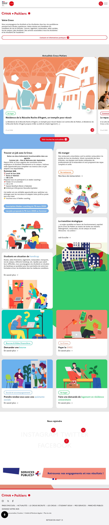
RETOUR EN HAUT (53, 520)
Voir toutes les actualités (54, 139)
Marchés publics (95, 505)
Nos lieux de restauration (69, 176)
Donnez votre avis (10, 509)
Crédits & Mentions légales (33, 513)
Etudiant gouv (65, 505)
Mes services (80, 505)
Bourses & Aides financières (18, 343)
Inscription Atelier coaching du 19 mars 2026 (26, 206)
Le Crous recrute (37, 505)
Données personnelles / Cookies (12, 513)
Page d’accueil (8, 505)
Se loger (12, 113)
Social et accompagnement (18, 392)
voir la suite (63, 237)
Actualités (22, 505)
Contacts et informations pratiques (54, 37)
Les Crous (51, 505)
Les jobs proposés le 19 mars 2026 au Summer (26, 211)
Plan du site (47, 513)
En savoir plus (10, 275)
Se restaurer (65, 172)
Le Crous (64, 343)
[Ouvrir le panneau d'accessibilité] (4, 514)
